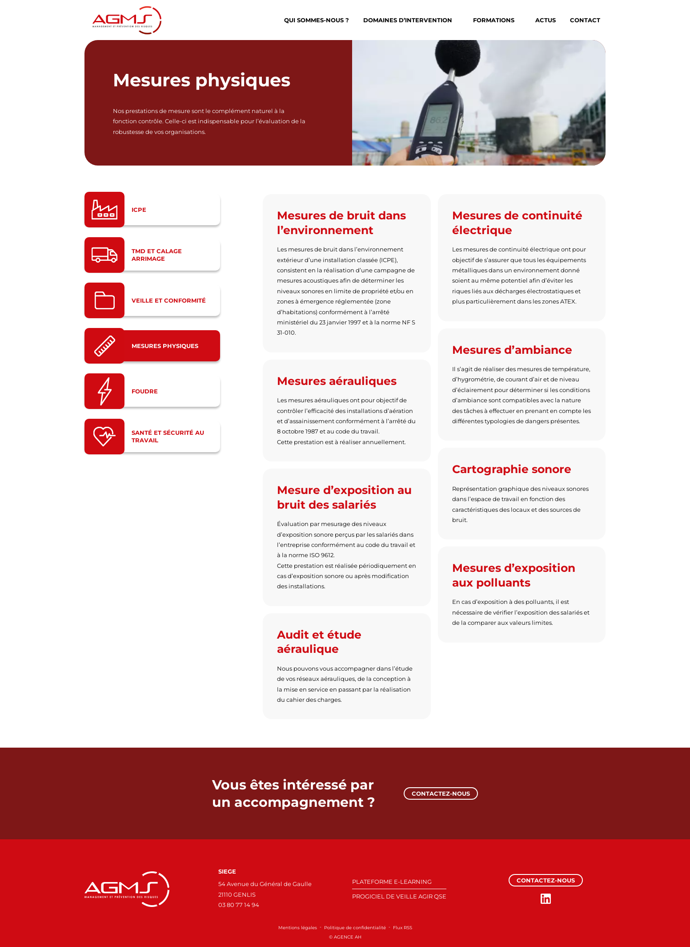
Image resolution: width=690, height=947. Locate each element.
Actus (545, 20)
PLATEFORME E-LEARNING (392, 881)
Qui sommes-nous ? (316, 20)
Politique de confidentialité (355, 928)
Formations (493, 20)
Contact (585, 20)
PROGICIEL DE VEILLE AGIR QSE (399, 896)
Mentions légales (297, 928)
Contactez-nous (441, 793)
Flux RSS (402, 928)
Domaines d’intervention (407, 20)
